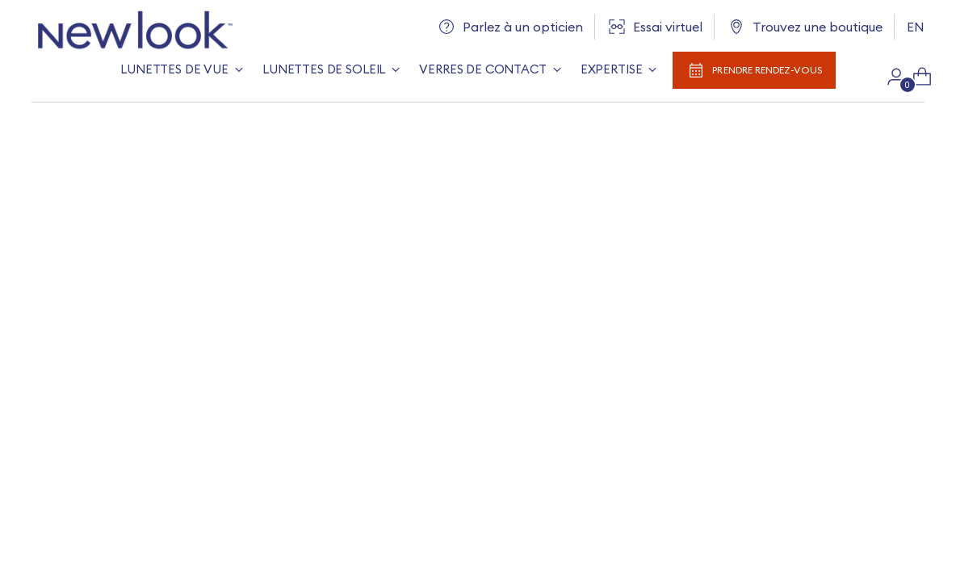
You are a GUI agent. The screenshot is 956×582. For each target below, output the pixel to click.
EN (916, 27)
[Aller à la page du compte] (890, 77)
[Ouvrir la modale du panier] (915, 77)
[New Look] (132, 30)
